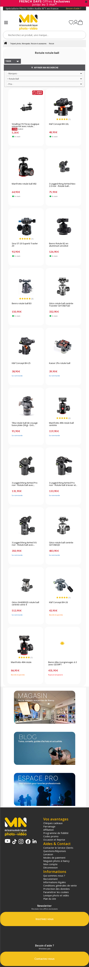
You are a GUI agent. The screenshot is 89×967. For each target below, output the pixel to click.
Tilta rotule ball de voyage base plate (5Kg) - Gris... (25, 424)
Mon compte (50, 864)
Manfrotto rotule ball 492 (24, 184)
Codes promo (51, 836)
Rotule (51, 43)
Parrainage (49, 826)
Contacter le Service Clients (58, 847)
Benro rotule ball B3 (21, 303)
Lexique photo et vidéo (56, 895)
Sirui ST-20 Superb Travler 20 (25, 244)
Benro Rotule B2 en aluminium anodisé (58, 244)
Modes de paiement (54, 857)
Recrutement (50, 879)
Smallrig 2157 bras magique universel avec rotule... (25, 125)
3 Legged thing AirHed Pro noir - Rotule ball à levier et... (63, 484)
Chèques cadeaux (53, 823)
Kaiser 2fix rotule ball (59, 363)
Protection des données (56, 888)
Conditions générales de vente (60, 885)
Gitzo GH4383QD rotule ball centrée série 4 (25, 603)
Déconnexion (50, 867)
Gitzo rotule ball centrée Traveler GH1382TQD (61, 304)
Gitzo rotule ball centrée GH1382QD (61, 543)
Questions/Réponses (54, 851)
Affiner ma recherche (44, 67)
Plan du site (49, 898)
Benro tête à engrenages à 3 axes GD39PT (62, 663)
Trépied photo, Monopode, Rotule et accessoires (28, 43)
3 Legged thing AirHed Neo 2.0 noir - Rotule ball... (62, 185)
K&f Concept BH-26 (58, 602)
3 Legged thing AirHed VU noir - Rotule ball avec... (24, 543)
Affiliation (48, 829)
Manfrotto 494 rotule (21, 662)
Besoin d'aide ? (73, 8)
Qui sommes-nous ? (54, 875)
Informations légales (54, 882)
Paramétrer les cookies (56, 892)
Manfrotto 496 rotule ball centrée (61, 424)
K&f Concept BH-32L (59, 124)
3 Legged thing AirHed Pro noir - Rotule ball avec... (24, 484)
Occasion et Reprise (54, 839)
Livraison (48, 854)
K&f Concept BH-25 (21, 363)
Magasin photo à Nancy (56, 861)
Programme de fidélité (55, 833)
